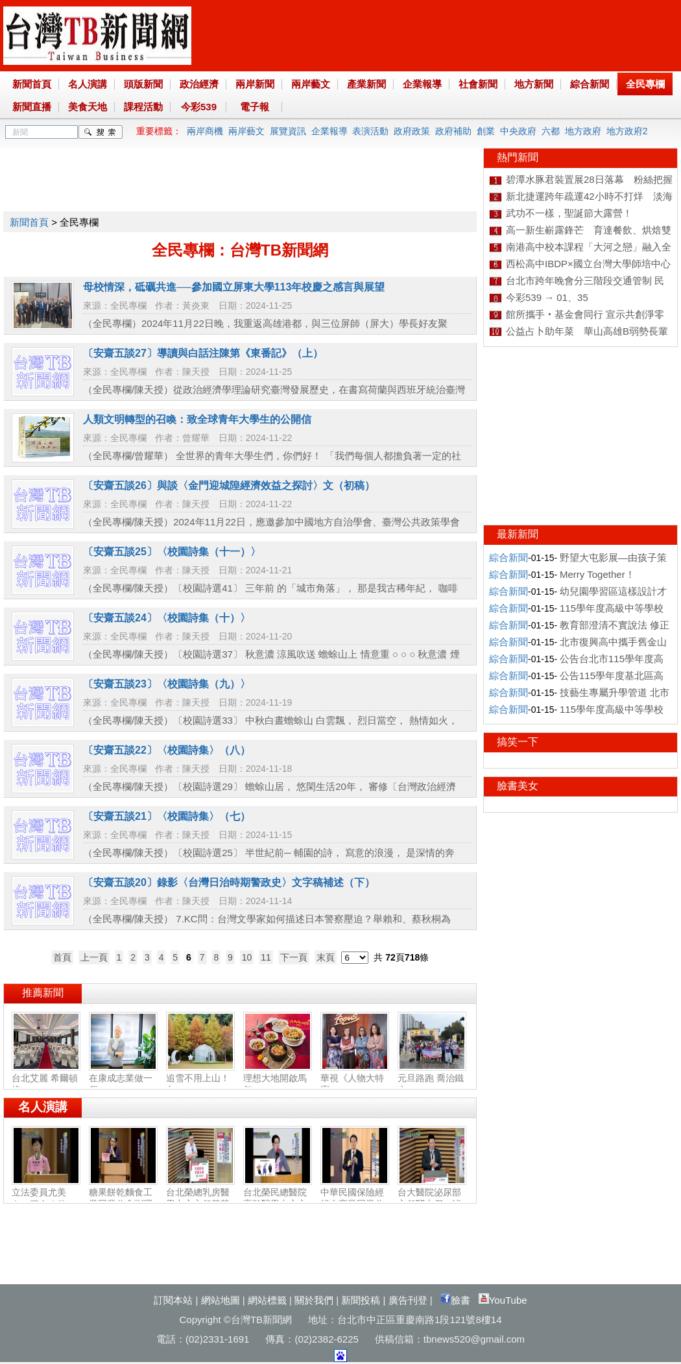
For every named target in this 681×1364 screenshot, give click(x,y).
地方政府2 (627, 131)
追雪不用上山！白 (200, 1078)
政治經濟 (199, 84)
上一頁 (94, 957)
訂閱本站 (173, 1300)
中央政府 (518, 131)
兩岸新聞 (254, 84)
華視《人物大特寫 (354, 1078)
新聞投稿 (360, 1300)
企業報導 (422, 84)
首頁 (62, 957)
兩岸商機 (205, 131)
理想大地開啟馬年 (277, 1078)
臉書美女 (517, 785)
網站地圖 (220, 1300)
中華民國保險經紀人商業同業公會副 (354, 1199)
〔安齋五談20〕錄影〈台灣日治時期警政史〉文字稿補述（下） (229, 882)
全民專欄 (645, 84)
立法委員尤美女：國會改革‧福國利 (46, 1199)
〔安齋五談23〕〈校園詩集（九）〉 (166, 683)
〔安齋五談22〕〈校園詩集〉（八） (166, 750)
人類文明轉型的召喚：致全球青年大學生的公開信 (197, 419)
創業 (486, 131)
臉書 (455, 1300)
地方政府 (583, 131)
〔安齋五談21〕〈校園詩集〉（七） (166, 816)
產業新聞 (366, 84)
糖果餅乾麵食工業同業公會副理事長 (123, 1199)
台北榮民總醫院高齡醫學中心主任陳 (277, 1199)
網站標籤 (267, 1300)
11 (266, 957)
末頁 (326, 957)
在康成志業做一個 (123, 1078)
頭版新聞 (143, 84)
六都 (551, 131)
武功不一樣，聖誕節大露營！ (569, 213)
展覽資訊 (288, 131)
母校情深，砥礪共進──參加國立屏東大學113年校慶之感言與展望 (234, 287)
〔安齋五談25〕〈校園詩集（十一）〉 (172, 551)
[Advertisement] (239, 177)
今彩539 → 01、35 (547, 297)
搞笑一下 (517, 741)
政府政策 (412, 131)
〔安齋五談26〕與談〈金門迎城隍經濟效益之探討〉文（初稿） (229, 485)
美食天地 (87, 106)
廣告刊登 (407, 1300)
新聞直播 (31, 106)
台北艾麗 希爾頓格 (46, 1078)
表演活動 (370, 131)
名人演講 (87, 84)
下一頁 (293, 957)
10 (247, 957)
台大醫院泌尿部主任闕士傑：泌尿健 (432, 1199)
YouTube (503, 1300)
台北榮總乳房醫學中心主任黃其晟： (200, 1199)
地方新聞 (533, 84)
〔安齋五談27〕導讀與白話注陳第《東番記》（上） (203, 353)
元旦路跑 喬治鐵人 (432, 1078)
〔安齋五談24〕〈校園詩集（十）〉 (166, 617)
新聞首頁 (31, 84)
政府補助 (453, 131)
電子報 (254, 106)
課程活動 (143, 106)
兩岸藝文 (310, 84)
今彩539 (199, 106)
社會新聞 (478, 84)
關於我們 (313, 1300)
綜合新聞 (589, 84)
